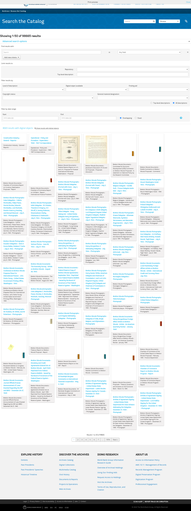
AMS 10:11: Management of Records (151, 465)
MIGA (61, 508)
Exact (138, 118)
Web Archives (65, 489)
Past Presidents (27, 465)
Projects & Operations (68, 484)
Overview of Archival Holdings (110, 467)
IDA (51, 508)
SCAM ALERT (138, 502)
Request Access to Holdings (109, 477)
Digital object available (74, 86)
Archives (5, 11)
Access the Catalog (18, 11)
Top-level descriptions (160, 103)
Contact (83, 501)
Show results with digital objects (47, 128)
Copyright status (9, 94)
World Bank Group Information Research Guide (110, 461)
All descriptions (180, 103)
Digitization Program (144, 479)
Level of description (10, 86)
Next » (115, 439)
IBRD (46, 508)
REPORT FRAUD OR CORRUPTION (156, 502)
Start (4, 114)
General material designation (108, 94)
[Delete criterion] (184, 51)
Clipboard (186, 21)
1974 (108, 439)
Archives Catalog (66, 460)
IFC (56, 508)
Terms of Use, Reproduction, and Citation (111, 488)
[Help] (178, 118)
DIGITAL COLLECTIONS (100, 4)
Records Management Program (149, 469)
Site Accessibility (48, 501)
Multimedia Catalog (67, 469)
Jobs (76, 501)
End (62, 114)
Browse (169, 21)
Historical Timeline (29, 474)
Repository (69, 69)
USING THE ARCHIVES (143, 4)
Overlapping (126, 118)
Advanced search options (15, 41)
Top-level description (65, 74)
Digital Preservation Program (148, 474)
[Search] (140, 21)
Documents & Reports (68, 479)
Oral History (64, 474)
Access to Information (64, 501)
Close (188, 2)
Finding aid (133, 86)
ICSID (67, 508)
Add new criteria (11, 57)
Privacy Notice (35, 501)
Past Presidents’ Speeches (32, 469)
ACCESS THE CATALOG (122, 4)
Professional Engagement (146, 484)
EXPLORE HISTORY (81, 4)
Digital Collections (66, 465)
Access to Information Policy (147, 460)
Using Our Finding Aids (107, 472)
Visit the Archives (104, 482)
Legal (25, 501)
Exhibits (24, 460)
